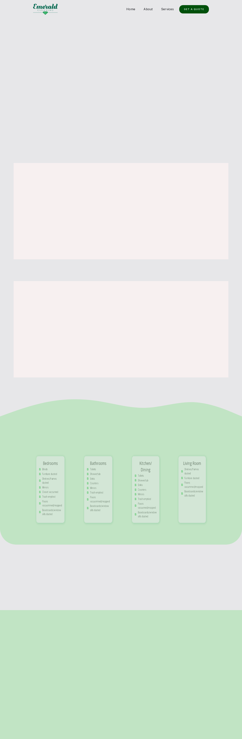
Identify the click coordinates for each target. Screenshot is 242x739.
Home (130, 9)
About (148, 9)
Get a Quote (194, 9)
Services (167, 9)
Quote (214, 717)
